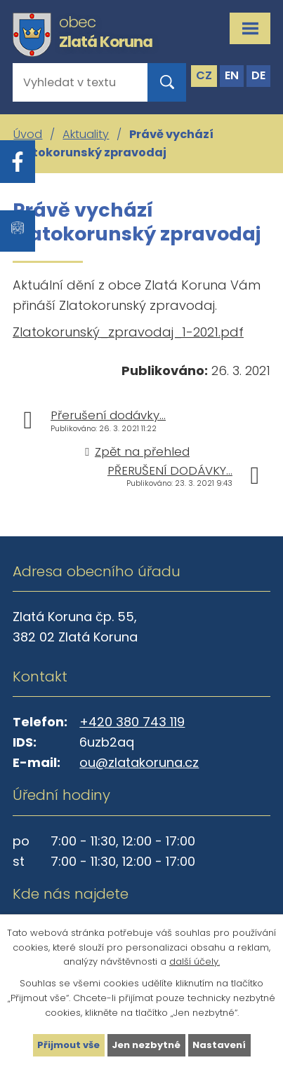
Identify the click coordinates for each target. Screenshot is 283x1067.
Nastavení (219, 1045)
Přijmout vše (68, 1045)
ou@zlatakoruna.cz (139, 762)
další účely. (194, 961)
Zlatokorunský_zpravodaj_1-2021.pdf (128, 332)
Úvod (27, 134)
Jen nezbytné (146, 1045)
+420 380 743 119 (132, 721)
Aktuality (85, 134)
